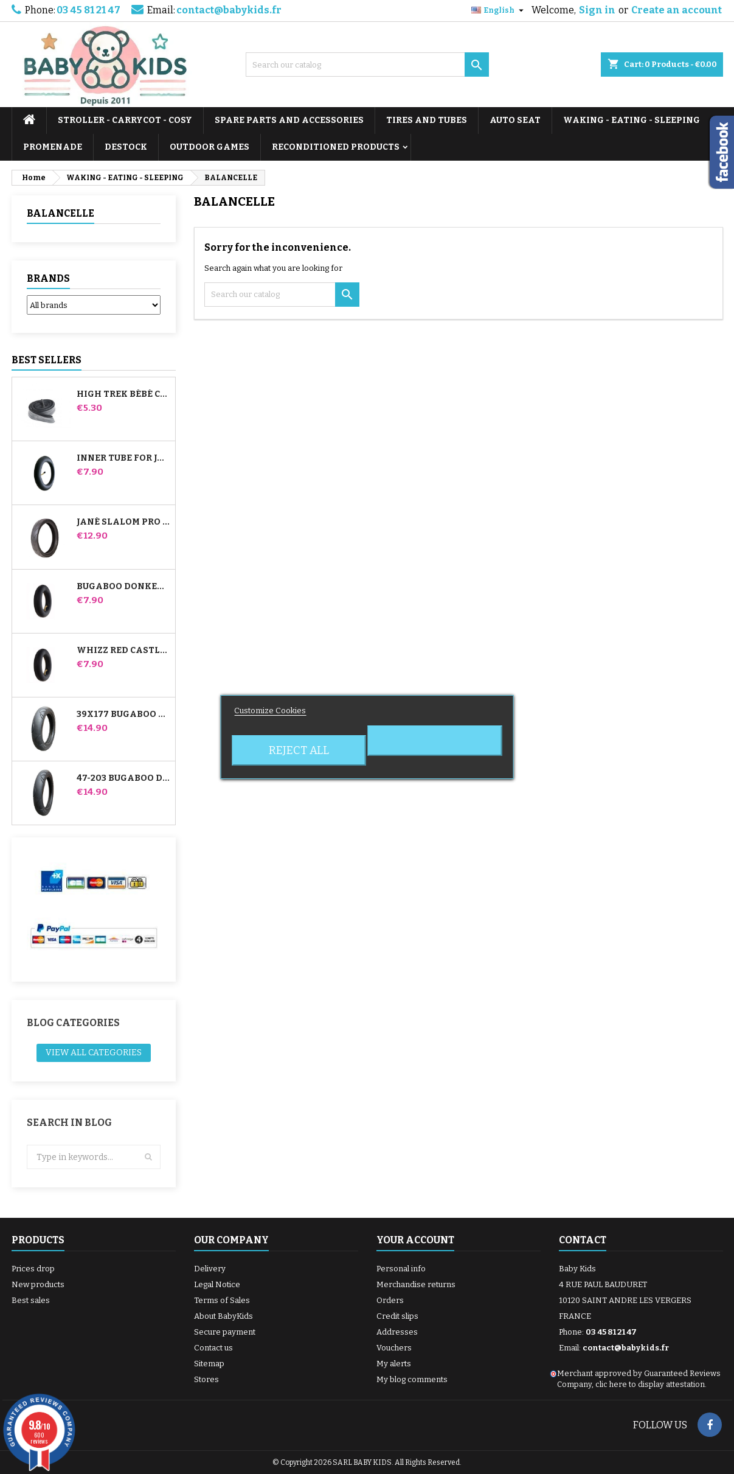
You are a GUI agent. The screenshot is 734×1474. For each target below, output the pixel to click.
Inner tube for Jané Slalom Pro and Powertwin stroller (123, 458)
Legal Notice (217, 1284)
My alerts (393, 1363)
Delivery (210, 1268)
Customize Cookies (270, 710)
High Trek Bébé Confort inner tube (123, 394)
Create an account (676, 10)
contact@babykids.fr (229, 10)
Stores (206, 1379)
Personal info (401, 1268)
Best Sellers (46, 360)
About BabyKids (223, 1316)
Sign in (597, 10)
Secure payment (224, 1331)
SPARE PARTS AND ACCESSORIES (289, 120)
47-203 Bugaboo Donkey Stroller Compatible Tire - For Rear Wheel (123, 778)
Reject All (299, 750)
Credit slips (397, 1316)
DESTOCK (126, 147)
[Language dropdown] (499, 10)
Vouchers (394, 1347)
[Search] (367, 64)
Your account (415, 1240)
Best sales (31, 1300)
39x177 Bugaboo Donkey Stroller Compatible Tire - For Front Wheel (123, 714)
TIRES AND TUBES (426, 120)
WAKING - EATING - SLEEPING (631, 120)
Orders (390, 1300)
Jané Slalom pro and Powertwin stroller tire (123, 522)
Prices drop (33, 1268)
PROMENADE (52, 147)
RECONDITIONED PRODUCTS (336, 147)
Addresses (397, 1331)
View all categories (94, 1052)
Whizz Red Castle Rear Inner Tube (123, 650)
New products (38, 1284)
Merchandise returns (415, 1284)
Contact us (213, 1347)
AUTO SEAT (515, 120)
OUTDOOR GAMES (209, 147)
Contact (582, 1240)
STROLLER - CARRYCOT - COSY (125, 120)
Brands (48, 278)
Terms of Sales (222, 1300)
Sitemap (209, 1363)
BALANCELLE (60, 213)
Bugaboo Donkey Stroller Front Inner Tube (123, 587)
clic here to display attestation (650, 1384)
